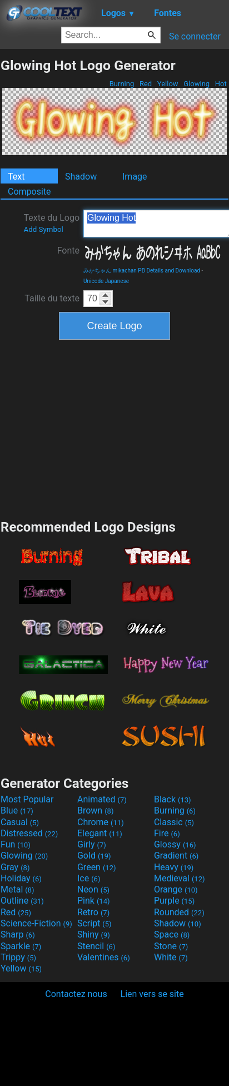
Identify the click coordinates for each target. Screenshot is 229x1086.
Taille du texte (51, 298)
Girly (91, 844)
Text (16, 176)
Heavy (173, 867)
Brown (95, 810)
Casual (20, 822)
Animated (102, 799)
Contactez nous (76, 994)
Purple (174, 900)
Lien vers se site (152, 994)
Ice (88, 878)
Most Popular (27, 799)
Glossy (175, 844)
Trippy (18, 957)
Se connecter (195, 36)
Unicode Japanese (106, 281)
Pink (93, 900)
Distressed (29, 833)
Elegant (99, 833)
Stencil (96, 946)
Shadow (81, 176)
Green (96, 867)
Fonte (68, 250)
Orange (176, 889)
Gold (94, 855)
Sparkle (21, 946)
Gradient (176, 855)
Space (172, 934)
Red (146, 84)
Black (172, 799)
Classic (174, 822)
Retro (93, 912)
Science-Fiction (36, 923)
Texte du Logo (51, 223)
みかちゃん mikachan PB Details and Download (141, 270)
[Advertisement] (114, 428)
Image (134, 176)
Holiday (21, 878)
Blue (17, 810)
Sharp (18, 934)
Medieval (179, 878)
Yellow (168, 84)
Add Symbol (43, 229)
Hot (220, 84)
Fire (167, 833)
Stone (171, 946)
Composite (29, 191)
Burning (121, 84)
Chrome (100, 822)
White (171, 957)
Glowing (196, 84)
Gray (15, 867)
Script (94, 923)
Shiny (93, 934)
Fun (16, 844)
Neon (93, 889)
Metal (17, 889)
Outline (22, 900)
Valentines (103, 957)
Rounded (179, 912)
